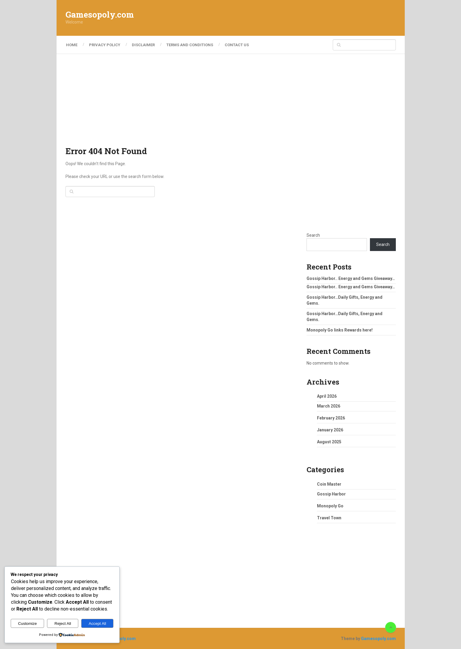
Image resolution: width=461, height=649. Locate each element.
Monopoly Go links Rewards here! (340, 330)
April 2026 (327, 396)
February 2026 (331, 418)
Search (313, 235)
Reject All (62, 623)
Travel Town (329, 517)
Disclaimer (144, 45)
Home (71, 45)
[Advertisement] (287, 17)
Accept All (97, 623)
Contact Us (240, 45)
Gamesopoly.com (99, 14)
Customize (27, 623)
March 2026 (328, 406)
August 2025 (329, 441)
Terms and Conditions (191, 45)
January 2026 (330, 429)
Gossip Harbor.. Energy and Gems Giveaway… (351, 278)
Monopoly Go (330, 506)
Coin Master (329, 484)
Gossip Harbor (331, 494)
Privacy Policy (105, 45)
